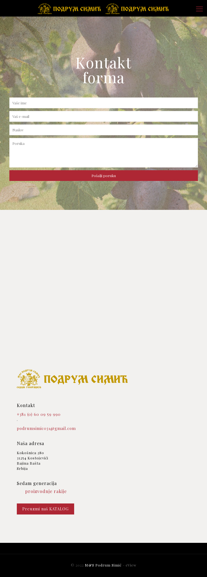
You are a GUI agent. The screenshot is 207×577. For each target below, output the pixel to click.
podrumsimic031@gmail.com (46, 428)
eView (131, 565)
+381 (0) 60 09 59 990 (39, 414)
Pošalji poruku (104, 175)
